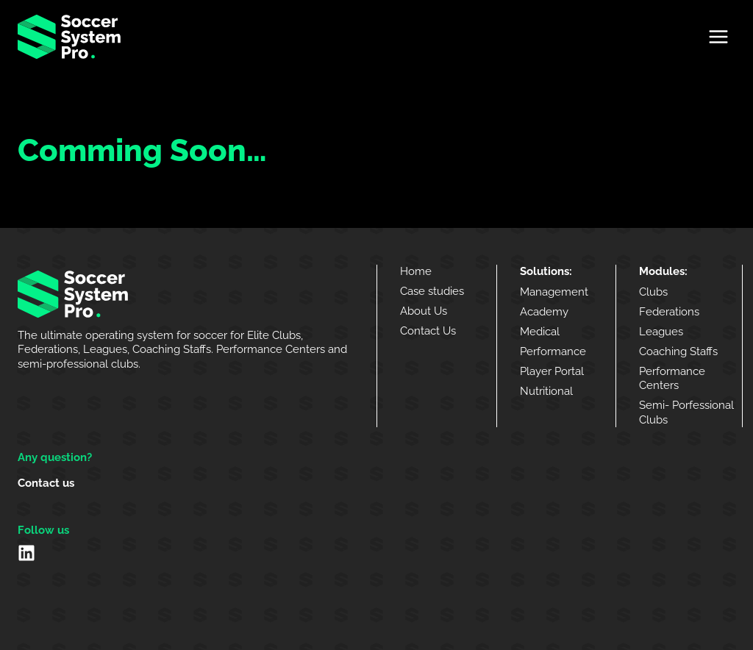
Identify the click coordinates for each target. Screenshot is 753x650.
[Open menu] (718, 36)
